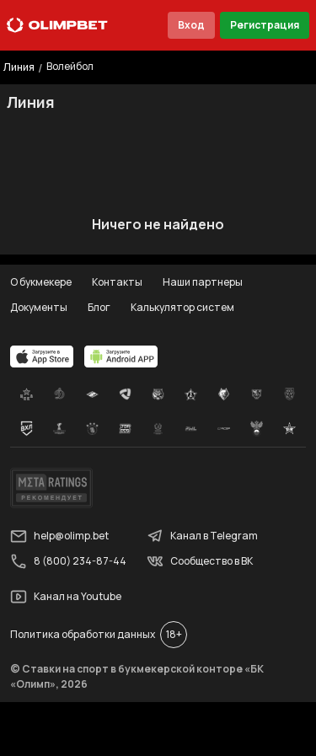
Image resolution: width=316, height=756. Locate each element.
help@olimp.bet (59, 536)
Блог (99, 307)
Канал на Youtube (65, 596)
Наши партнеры (203, 282)
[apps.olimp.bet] (42, 356)
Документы (38, 307)
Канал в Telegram (202, 536)
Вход (191, 25)
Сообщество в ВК (200, 561)
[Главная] (57, 25)
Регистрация (264, 25)
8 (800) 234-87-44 (68, 561)
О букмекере (41, 282)
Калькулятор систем (182, 307)
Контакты (117, 282)
